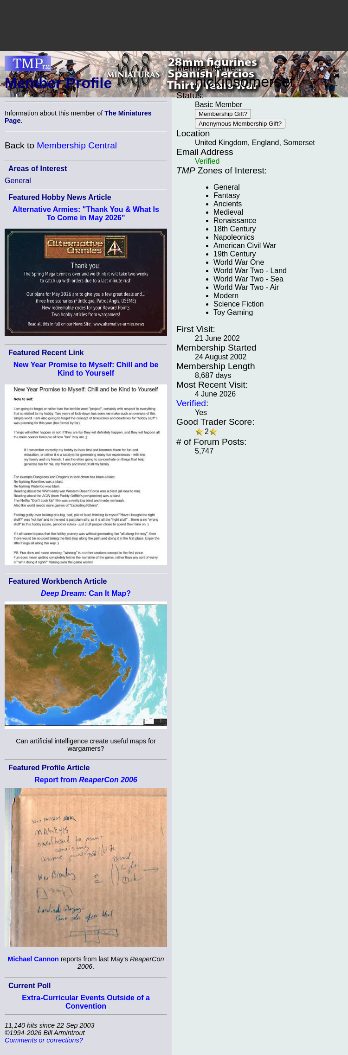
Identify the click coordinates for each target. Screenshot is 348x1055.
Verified (191, 403)
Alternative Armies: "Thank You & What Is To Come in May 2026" (86, 213)
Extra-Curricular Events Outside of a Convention (86, 1002)
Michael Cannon (32, 959)
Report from (85, 780)
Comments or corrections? (44, 1040)
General (18, 181)
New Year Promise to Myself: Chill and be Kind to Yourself (86, 369)
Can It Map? (86, 593)
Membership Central (77, 145)
